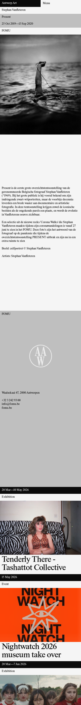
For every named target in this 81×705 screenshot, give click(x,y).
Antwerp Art (9, 3)
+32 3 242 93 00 (11, 400)
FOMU (6, 30)
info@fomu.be (11, 404)
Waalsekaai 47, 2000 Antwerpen (21, 392)
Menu (46, 3)
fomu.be (7, 408)
